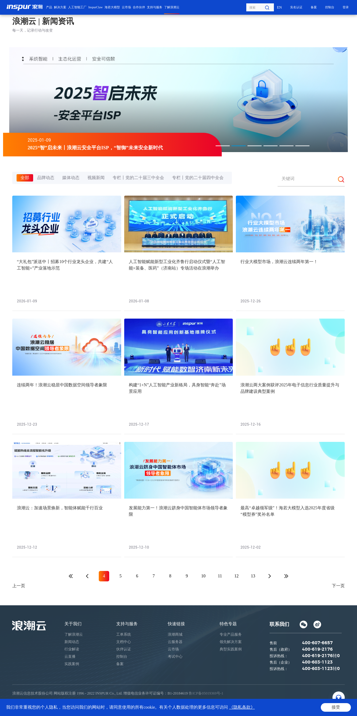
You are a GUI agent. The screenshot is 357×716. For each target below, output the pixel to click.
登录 (346, 7)
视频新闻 (96, 177)
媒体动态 (70, 177)
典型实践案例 (231, 649)
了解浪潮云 (171, 7)
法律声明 (39, 707)
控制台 (329, 7)
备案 (314, 7)
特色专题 (228, 624)
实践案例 (71, 664)
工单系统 (123, 634)
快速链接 (176, 624)
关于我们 (73, 624)
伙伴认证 (123, 649)
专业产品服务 (231, 634)
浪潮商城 (175, 634)
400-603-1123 (317, 662)
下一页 (338, 586)
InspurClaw (95, 7)
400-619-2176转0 (321, 656)
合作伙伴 (139, 7)
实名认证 (296, 7)
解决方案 (60, 7)
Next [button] (345, 100)
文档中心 (123, 642)
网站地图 (58, 707)
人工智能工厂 (77, 7)
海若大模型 (112, 7)
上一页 (18, 586)
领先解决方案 (231, 642)
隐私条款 (19, 707)
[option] (175, 99)
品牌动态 (45, 177)
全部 (25, 177)
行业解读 (71, 649)
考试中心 (175, 656)
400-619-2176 (317, 649)
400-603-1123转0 (321, 669)
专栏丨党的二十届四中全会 (198, 177)
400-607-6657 (317, 643)
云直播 (69, 656)
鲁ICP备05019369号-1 (206, 693)
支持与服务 (154, 7)
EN (279, 7)
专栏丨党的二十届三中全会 (138, 177)
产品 (49, 7)
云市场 (126, 7)
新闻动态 (71, 642)
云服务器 (175, 642)
